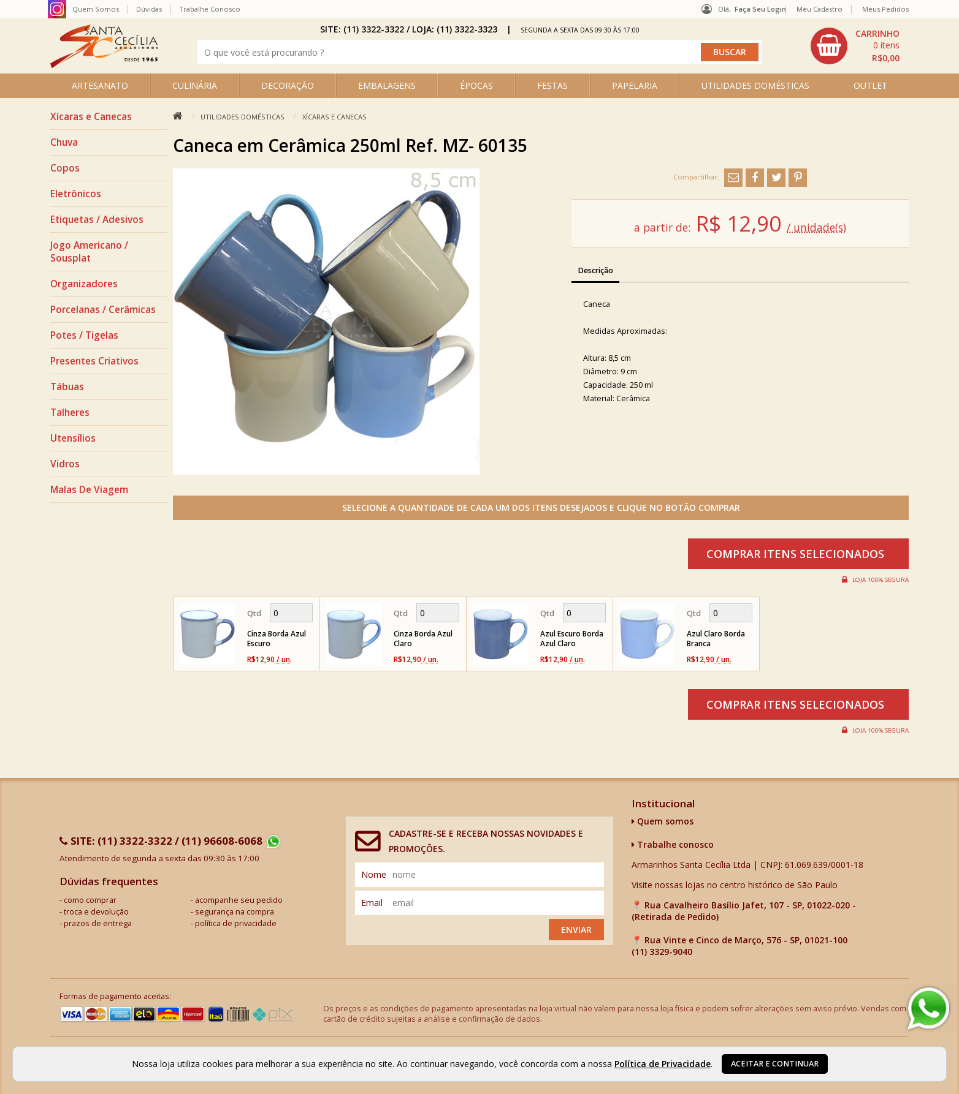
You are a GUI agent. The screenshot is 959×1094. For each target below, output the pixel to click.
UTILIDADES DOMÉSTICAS (755, 85)
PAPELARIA (634, 85)
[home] (104, 64)
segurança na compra (234, 912)
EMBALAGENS (387, 85)
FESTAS (552, 85)
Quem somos (662, 821)
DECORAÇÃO (287, 85)
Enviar (576, 929)
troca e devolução (96, 912)
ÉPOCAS (476, 85)
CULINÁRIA (194, 85)
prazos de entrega (98, 923)
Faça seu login (760, 8)
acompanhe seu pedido (239, 900)
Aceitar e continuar (775, 1063)
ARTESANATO (100, 85)
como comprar (90, 900)
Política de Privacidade (662, 1063)
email (372, 902)
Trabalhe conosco (673, 844)
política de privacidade (236, 923)
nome (373, 874)
